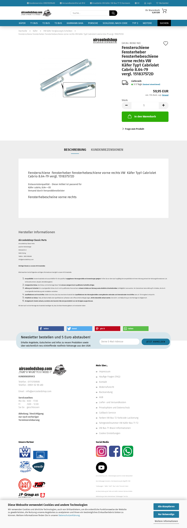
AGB (101, 397)
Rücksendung (105, 392)
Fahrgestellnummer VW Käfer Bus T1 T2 (118, 423)
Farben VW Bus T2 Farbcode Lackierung (118, 417)
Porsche (93, 23)
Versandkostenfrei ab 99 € (72, 3)
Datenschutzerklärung (69, 515)
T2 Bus (46, 23)
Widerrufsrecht (106, 387)
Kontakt (103, 382)
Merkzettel (162, 3)
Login (148, 3)
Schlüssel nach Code (115, 23)
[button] (126, 105)
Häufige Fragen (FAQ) (109, 376)
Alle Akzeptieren (166, 506)
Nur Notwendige (166, 514)
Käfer (22, 23)
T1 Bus (34, 23)
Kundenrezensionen (107, 150)
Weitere (147, 23)
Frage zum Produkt (134, 129)
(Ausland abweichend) (151, 84)
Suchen (164, 23)
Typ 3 (135, 23)
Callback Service (107, 412)
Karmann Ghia (75, 23)
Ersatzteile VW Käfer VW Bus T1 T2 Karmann (110, 3)
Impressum (104, 371)
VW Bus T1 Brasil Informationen (115, 428)
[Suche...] (113, 13)
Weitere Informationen (166, 521)
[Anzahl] (145, 105)
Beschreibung (75, 150)
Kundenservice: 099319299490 (41, 3)
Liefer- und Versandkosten (112, 402)
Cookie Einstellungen (109, 433)
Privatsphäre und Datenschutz (114, 407)
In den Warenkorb (141, 116)
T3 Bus (58, 23)
